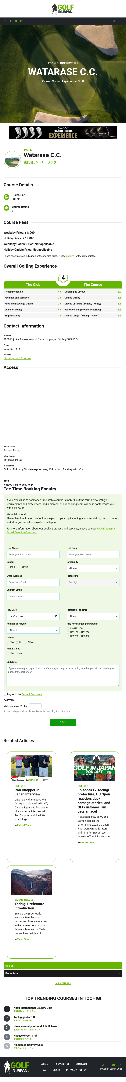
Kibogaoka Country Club (28, 1044)
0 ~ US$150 (76, 628)
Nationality (72, 562)
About (45, 1064)
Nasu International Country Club (33, 1007)
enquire (70, 256)
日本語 (56, 1070)
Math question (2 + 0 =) (16, 706)
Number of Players (16, 623)
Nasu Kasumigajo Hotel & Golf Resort (36, 1026)
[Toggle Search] (114, 21)
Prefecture (72, 575)
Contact (81, 1064)
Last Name (72, 548)
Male (12, 566)
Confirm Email (14, 589)
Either (31, 642)
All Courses (63, 983)
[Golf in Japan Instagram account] (5, 21)
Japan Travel (24, 899)
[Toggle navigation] (120, 21)
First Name (12, 548)
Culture (20, 786)
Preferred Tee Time (77, 609)
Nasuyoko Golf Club (25, 1035)
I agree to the (24, 694)
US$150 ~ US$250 (80, 632)
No (20, 642)
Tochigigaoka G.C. (25, 1017)
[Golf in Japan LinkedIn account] (21, 21)
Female (24, 566)
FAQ (44, 1070)
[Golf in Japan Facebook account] (10, 21)
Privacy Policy (76, 1070)
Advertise (63, 1064)
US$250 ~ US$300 (80, 636)
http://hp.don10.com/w (17, 358)
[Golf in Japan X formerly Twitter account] (15, 21)
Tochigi (28, 149)
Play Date (12, 609)
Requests (12, 662)
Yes (12, 642)
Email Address (14, 575)
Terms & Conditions (32, 694)
